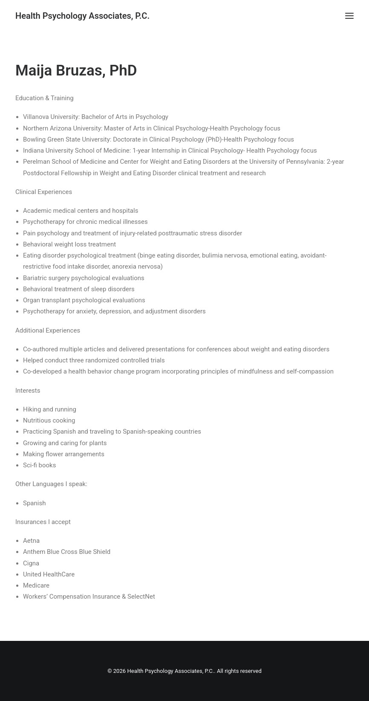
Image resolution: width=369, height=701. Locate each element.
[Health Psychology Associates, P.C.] (82, 16)
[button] (349, 16)
